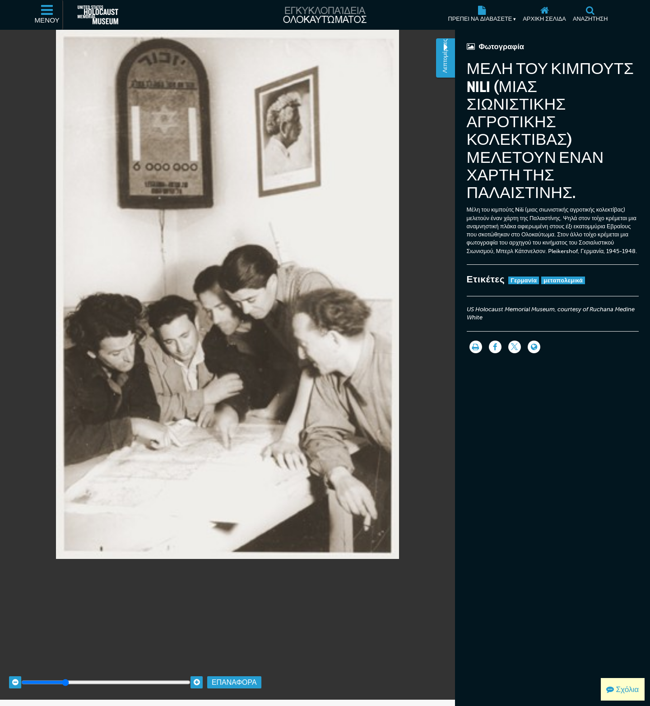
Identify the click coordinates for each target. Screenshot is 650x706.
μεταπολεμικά (563, 280)
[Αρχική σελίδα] (545, 15)
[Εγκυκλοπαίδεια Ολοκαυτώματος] (325, 14)
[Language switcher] (534, 347)
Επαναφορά (234, 671)
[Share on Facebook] (495, 347)
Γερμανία (524, 280)
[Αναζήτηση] (590, 15)
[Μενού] (47, 15)
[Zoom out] (15, 671)
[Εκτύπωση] (475, 347)
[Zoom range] (105, 671)
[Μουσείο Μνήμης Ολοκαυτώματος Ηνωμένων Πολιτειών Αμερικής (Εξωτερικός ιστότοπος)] (98, 15)
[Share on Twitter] (514, 347)
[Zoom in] (196, 671)
